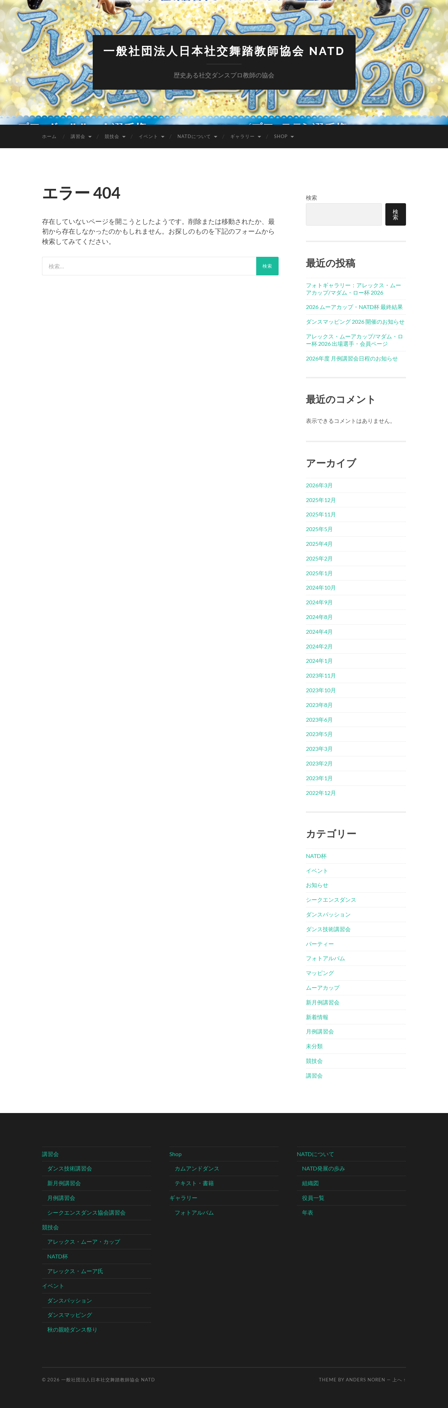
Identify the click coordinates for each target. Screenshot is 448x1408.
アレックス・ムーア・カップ (83, 1241)
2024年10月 (321, 587)
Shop (281, 136)
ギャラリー (242, 136)
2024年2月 (319, 646)
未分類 (314, 1046)
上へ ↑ (399, 1379)
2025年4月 (319, 543)
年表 (307, 1212)
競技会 (112, 136)
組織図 (310, 1183)
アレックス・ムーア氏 (75, 1271)
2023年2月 (319, 763)
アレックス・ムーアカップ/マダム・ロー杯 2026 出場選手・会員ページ (354, 340)
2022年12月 (321, 792)
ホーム (49, 136)
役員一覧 (313, 1197)
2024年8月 (319, 616)
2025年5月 (319, 529)
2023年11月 (321, 675)
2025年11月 (321, 514)
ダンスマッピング (69, 1314)
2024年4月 (319, 631)
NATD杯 (316, 855)
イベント (148, 136)
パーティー (320, 943)
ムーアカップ (323, 987)
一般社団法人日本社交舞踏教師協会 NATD (224, 50)
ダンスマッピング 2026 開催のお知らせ (355, 321)
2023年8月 (319, 704)
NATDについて (194, 136)
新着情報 (317, 1017)
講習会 (78, 136)
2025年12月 (321, 499)
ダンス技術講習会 (328, 929)
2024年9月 (319, 602)
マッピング (320, 972)
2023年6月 (319, 719)
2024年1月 (319, 660)
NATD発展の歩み (323, 1168)
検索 (311, 197)
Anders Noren (365, 1379)
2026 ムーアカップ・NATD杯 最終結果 (354, 306)
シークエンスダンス (331, 899)
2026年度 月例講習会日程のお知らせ (352, 358)
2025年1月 (319, 573)
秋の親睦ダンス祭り (72, 1329)
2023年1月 (319, 778)
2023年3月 (319, 748)
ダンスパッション (328, 914)
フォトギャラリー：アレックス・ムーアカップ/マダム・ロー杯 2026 (353, 289)
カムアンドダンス (197, 1168)
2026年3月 (319, 485)
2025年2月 (319, 558)
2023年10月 (321, 690)
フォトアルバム (325, 958)
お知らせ (317, 884)
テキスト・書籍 (194, 1183)
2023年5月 (319, 733)
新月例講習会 (323, 1002)
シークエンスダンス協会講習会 (86, 1212)
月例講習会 (320, 1031)
